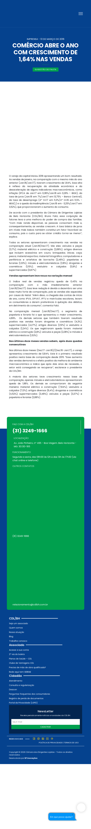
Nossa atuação (16, 632)
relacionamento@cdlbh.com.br (30, 604)
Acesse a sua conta (19, 650)
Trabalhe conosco (18, 640)
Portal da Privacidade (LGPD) (23, 702)
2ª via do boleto (17, 654)
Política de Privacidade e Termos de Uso (59, 742)
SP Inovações (31, 758)
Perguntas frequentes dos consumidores (29, 694)
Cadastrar (45, 727)
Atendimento (15, 680)
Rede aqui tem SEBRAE (20, 671)
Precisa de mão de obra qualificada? (27, 667)
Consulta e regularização (21, 685)
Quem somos (16, 627)
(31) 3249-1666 (29, 430)
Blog (11, 636)
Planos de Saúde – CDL (20, 658)
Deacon (13, 689)
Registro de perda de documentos (26, 698)
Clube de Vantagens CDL (21, 663)
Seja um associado (18, 623)
